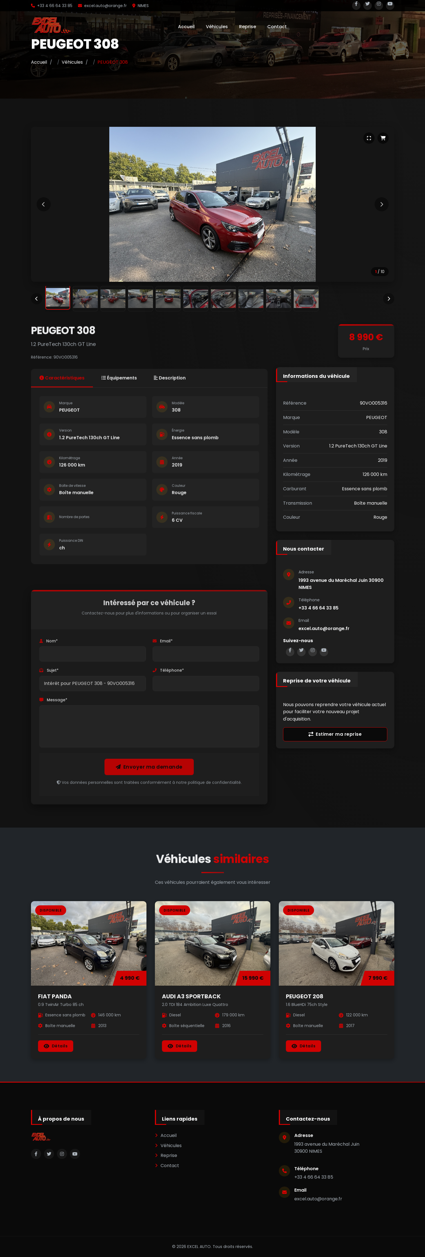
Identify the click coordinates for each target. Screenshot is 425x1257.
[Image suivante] (382, 204)
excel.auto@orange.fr (102, 5)
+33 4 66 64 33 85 (51, 5)
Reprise (247, 26)
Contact (277, 26)
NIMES (140, 5)
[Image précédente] (44, 204)
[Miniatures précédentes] (36, 298)
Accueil (186, 26)
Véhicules (217, 26)
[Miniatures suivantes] (388, 298)
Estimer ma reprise (335, 734)
